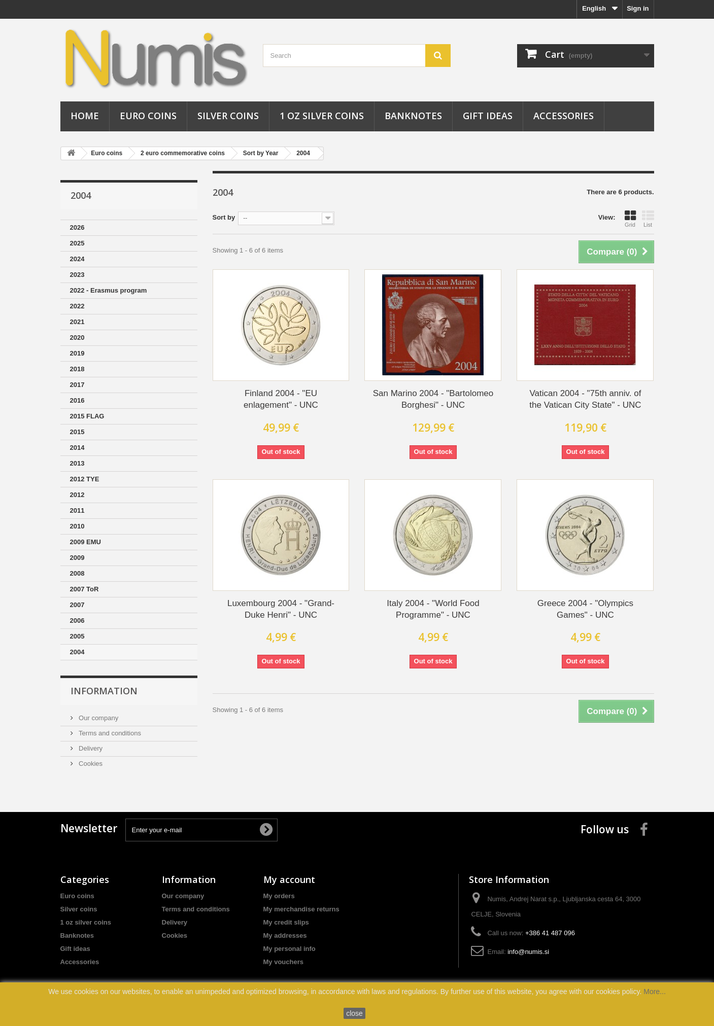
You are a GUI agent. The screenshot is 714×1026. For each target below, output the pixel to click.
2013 (77, 463)
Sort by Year (261, 153)
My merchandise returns (301, 909)
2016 (77, 400)
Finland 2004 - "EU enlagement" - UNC (281, 399)
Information (104, 691)
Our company (98, 718)
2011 (77, 510)
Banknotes (413, 116)
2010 (77, 526)
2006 (77, 620)
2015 (77, 432)
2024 (77, 259)
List (648, 218)
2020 (77, 337)
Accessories (563, 116)
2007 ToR (84, 589)
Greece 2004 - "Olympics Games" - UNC (585, 609)
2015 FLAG (87, 416)
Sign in (638, 8)
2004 (303, 153)
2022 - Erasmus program (108, 290)
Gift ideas (488, 116)
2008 (77, 573)
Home (85, 116)
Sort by (224, 217)
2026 (77, 227)
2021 (77, 322)
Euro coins (148, 116)
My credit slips (286, 922)
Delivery (90, 748)
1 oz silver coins (322, 116)
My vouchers (283, 962)
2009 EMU (85, 542)
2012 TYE (84, 479)
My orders (279, 896)
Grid (630, 218)
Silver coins (228, 116)
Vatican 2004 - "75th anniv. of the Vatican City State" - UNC (585, 399)
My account (289, 879)
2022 (77, 306)
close (354, 1013)
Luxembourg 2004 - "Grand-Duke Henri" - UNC (280, 609)
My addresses (285, 935)
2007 (77, 605)
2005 (77, 636)
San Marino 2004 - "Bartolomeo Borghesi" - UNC (433, 399)
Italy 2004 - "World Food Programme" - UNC (433, 609)
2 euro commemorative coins (183, 153)
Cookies (90, 763)
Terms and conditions (109, 733)
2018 (77, 369)
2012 (77, 495)
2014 (77, 447)
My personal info (289, 948)
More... (654, 991)
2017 (77, 384)
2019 (77, 353)
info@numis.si (528, 952)
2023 (77, 274)
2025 (77, 243)
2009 (77, 557)
